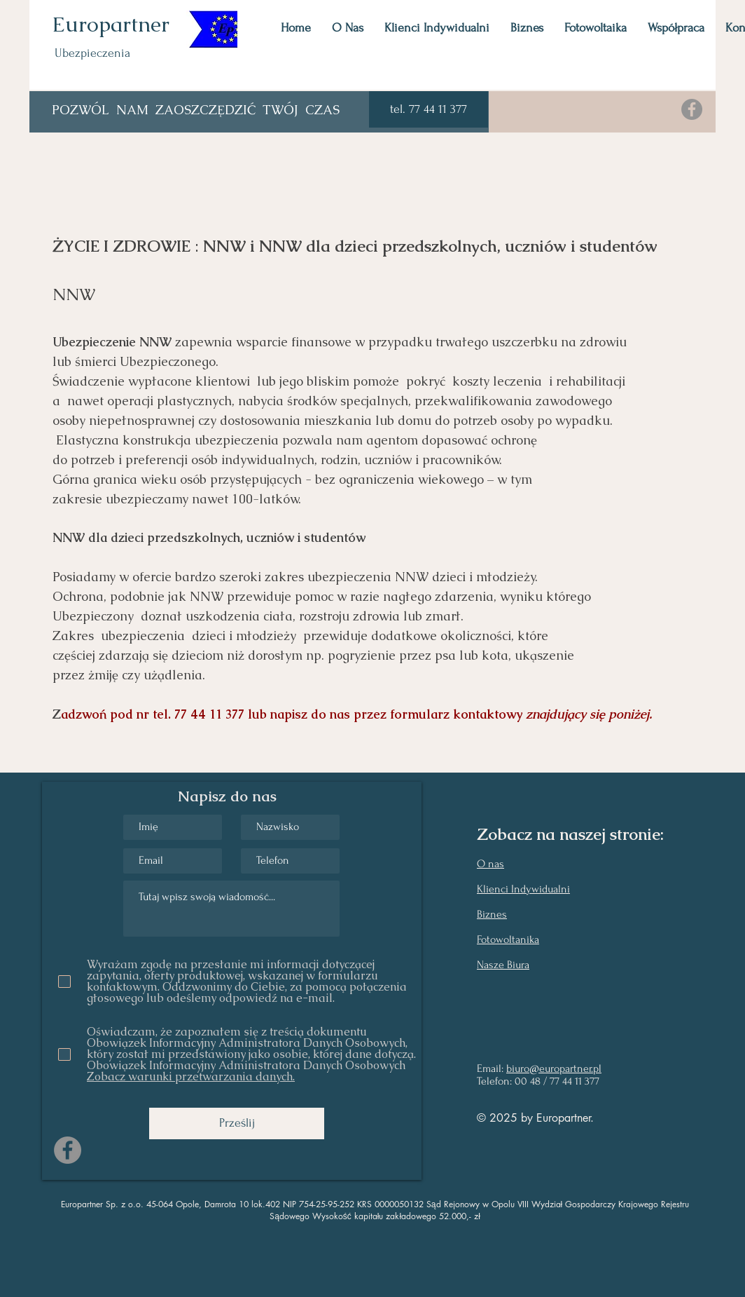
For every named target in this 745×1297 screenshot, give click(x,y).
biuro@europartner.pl (553, 1068)
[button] (428, 109)
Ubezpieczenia (92, 53)
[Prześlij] (236, 1123)
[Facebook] (691, 109)
